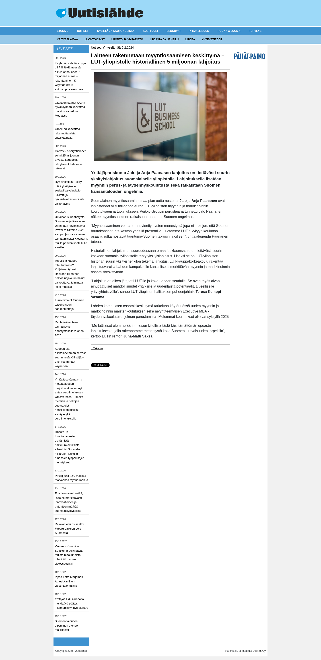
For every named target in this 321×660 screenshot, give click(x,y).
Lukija (190, 39)
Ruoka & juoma (229, 31)
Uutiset (82, 31)
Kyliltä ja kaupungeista (115, 31)
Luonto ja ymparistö (127, 39)
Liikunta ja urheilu (164, 39)
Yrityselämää (67, 39)
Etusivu (62, 31)
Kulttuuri (150, 31)
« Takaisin (97, 348)
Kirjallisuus (199, 31)
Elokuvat (174, 31)
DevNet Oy (259, 650)
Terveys (255, 31)
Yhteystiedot (212, 39)
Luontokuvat (95, 39)
